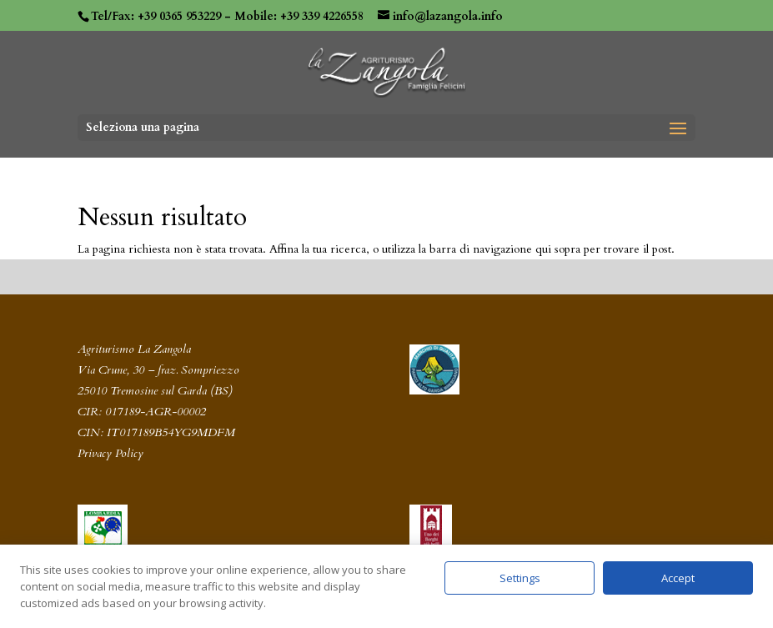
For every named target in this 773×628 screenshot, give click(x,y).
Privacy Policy (110, 453)
